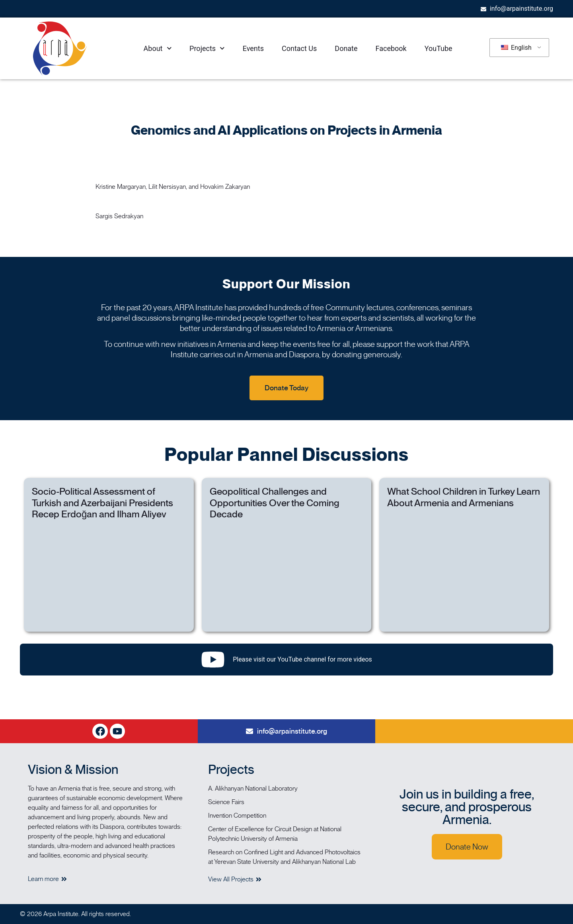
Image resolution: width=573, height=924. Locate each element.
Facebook (391, 48)
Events (253, 48)
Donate (346, 48)
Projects (207, 48)
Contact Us (299, 48)
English (516, 47)
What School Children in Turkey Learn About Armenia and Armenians (463, 497)
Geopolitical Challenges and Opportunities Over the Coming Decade (274, 502)
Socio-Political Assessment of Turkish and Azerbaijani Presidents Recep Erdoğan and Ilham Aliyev (102, 502)
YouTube (438, 48)
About (158, 48)
